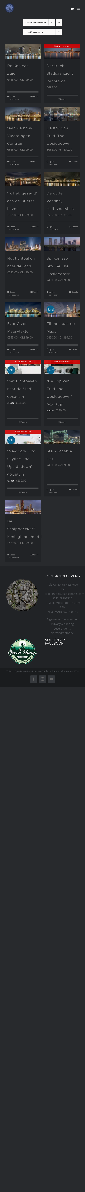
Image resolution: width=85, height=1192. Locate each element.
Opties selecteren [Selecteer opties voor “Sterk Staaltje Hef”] (53, 491)
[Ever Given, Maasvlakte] (23, 309)
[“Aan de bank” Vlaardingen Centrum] (23, 114)
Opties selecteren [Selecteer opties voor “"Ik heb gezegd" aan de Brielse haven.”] (14, 228)
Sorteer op (35, 22)
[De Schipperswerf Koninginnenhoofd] (23, 507)
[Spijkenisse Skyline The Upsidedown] (62, 244)
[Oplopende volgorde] (59, 22)
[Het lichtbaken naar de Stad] (23, 244)
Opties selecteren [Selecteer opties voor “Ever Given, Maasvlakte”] (14, 351)
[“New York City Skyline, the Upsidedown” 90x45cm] (23, 437)
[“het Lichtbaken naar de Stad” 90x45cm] (23, 367)
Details (35, 96)
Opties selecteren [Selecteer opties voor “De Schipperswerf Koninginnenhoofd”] (14, 556)
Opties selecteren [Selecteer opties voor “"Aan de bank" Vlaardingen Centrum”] (14, 163)
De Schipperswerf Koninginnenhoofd (24, 529)
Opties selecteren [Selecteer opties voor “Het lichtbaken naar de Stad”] (14, 293)
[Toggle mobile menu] (78, 8)
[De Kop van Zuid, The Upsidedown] (62, 114)
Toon (34, 32)
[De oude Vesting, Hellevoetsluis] (62, 179)
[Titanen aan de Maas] (62, 309)
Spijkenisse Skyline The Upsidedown (59, 266)
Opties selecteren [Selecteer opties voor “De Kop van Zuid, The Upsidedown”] (53, 163)
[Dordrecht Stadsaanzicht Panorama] (62, 51)
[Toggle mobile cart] (72, 8)
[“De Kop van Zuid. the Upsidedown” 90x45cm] (62, 367)
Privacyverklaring (62, 624)
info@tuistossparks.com (68, 594)
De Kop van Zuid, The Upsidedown (59, 136)
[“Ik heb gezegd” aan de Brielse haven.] (23, 179)
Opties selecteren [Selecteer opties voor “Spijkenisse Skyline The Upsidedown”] (53, 293)
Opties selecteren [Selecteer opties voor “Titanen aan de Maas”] (53, 351)
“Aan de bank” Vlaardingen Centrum (20, 136)
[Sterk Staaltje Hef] (62, 437)
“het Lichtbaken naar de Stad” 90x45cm (22, 389)
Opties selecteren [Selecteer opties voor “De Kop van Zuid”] (14, 98)
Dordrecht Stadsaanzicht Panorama (60, 73)
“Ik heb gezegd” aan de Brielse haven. (22, 201)
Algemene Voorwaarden (63, 619)
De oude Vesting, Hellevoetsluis (60, 201)
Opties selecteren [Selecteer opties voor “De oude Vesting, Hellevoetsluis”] (53, 228)
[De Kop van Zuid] (23, 51)
